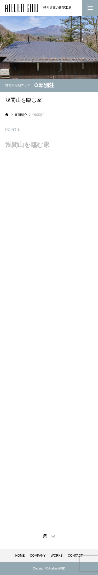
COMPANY (37, 555)
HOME (20, 555)
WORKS (56, 555)
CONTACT (75, 555)
